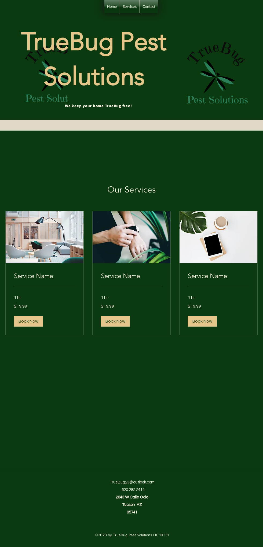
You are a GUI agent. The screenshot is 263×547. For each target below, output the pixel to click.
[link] (44, 276)
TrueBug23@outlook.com (132, 482)
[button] (28, 321)
